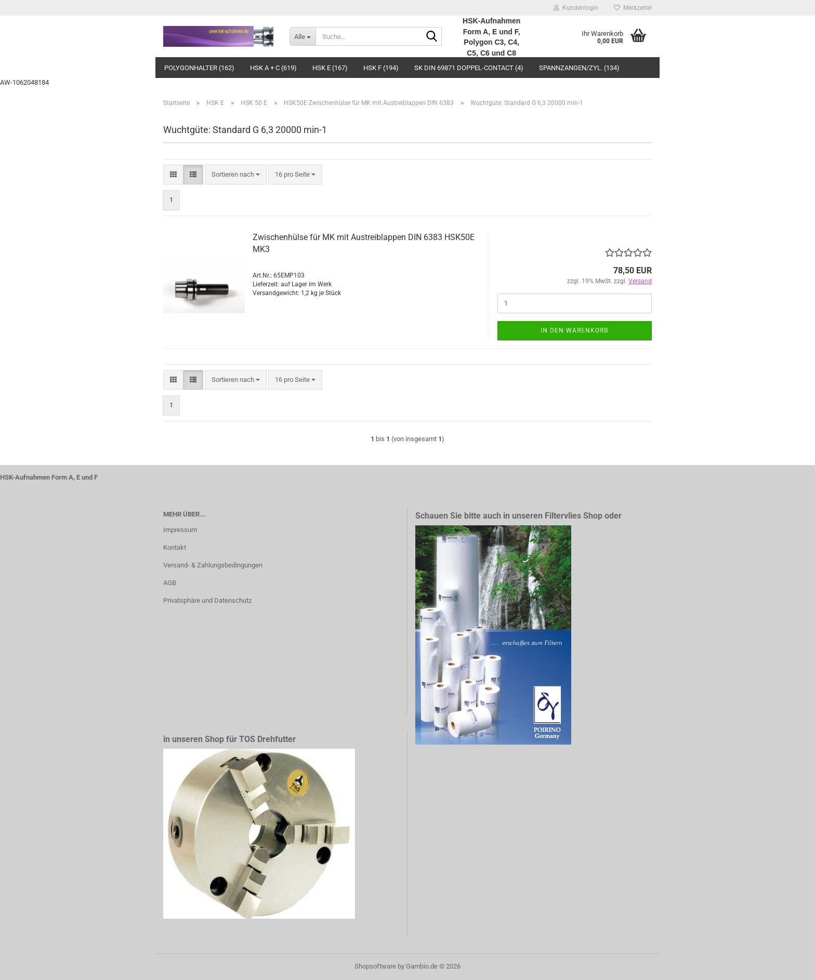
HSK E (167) (330, 68)
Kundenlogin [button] (576, 7)
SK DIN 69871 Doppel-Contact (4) (468, 68)
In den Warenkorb (574, 330)
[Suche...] (303, 36)
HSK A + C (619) (273, 68)
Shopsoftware (375, 966)
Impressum (180, 530)
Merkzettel (633, 7)
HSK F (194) (381, 68)
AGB (169, 583)
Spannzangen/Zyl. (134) (579, 68)
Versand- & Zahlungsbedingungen (212, 565)
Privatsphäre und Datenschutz (207, 600)
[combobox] (236, 175)
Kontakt (174, 547)
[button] (173, 175)
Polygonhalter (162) (199, 68)
